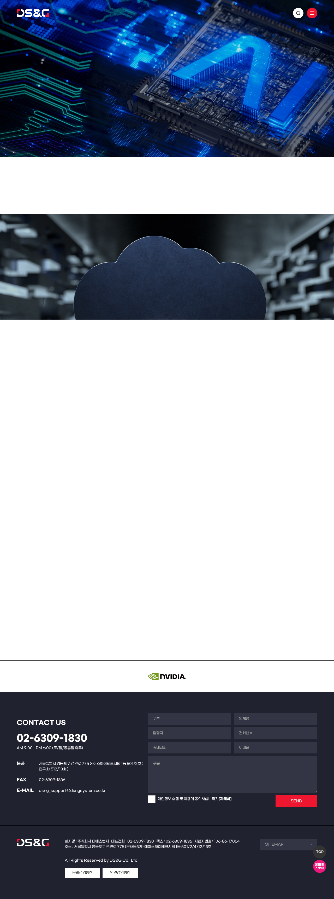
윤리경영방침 (82, 873)
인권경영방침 (120, 873)
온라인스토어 (319, 866)
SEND (296, 801)
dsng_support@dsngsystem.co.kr (72, 790)
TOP (320, 852)
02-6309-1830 (52, 738)
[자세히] (225, 799)
